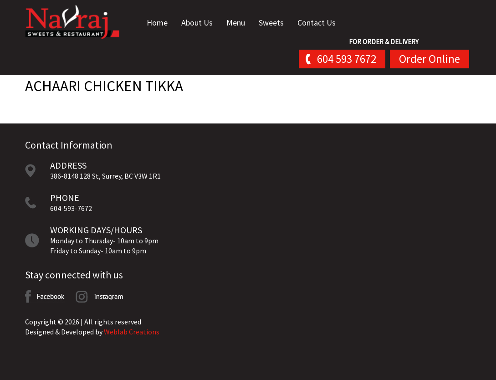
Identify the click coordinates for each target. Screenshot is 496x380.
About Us (197, 22)
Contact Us (316, 22)
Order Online (429, 58)
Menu (235, 22)
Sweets (271, 22)
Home (157, 22)
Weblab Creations (131, 331)
